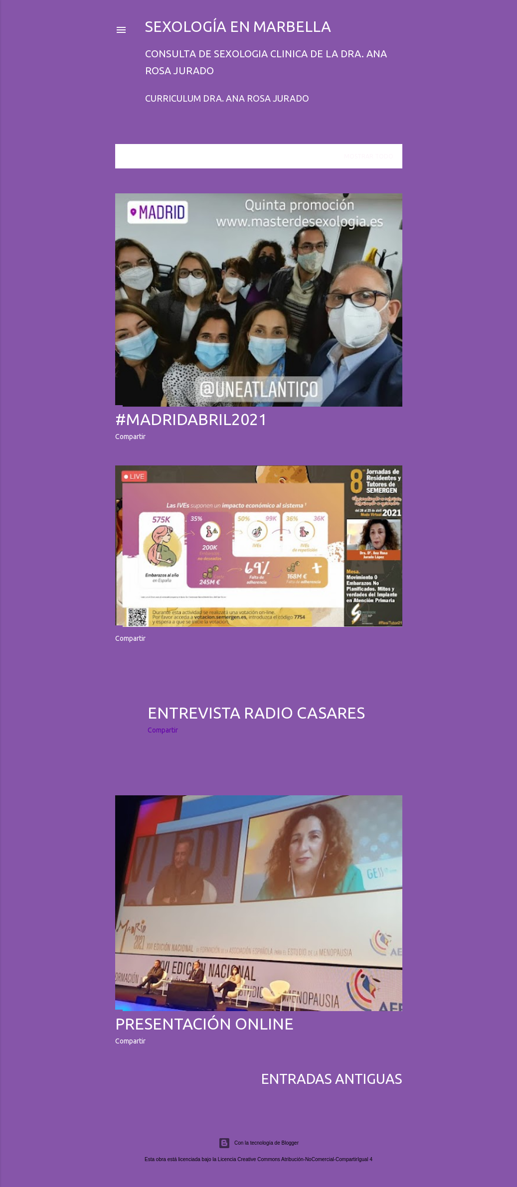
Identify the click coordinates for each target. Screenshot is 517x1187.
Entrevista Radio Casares (256, 713)
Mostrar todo (368, 156)
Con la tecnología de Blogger (258, 1143)
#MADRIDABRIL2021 (191, 419)
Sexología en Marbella (238, 26)
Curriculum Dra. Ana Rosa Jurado (227, 98)
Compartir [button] (130, 437)
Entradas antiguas (331, 1078)
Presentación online (204, 1024)
